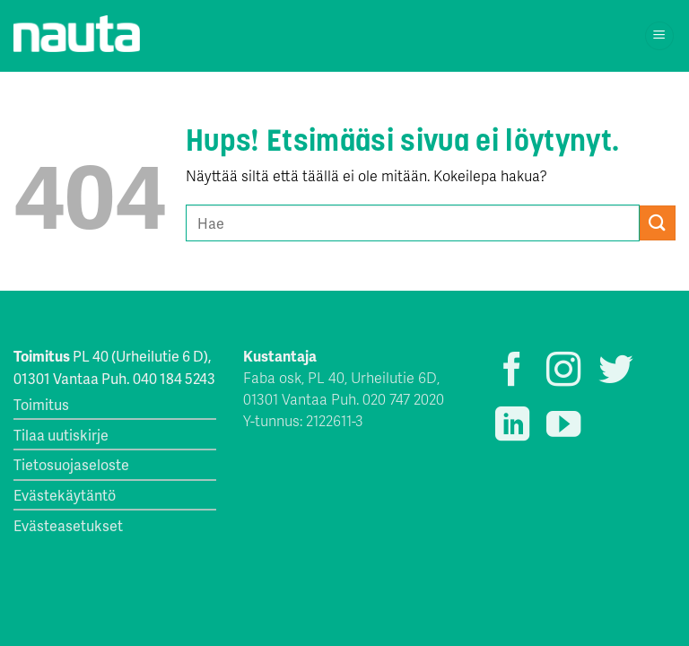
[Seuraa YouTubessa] (563, 426)
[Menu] (660, 36)
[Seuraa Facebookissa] (512, 372)
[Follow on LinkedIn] (512, 426)
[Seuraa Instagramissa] (563, 372)
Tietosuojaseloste (71, 464)
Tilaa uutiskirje (61, 434)
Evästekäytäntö (64, 494)
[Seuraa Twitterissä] (615, 372)
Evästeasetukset (68, 525)
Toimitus (41, 404)
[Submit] (658, 222)
